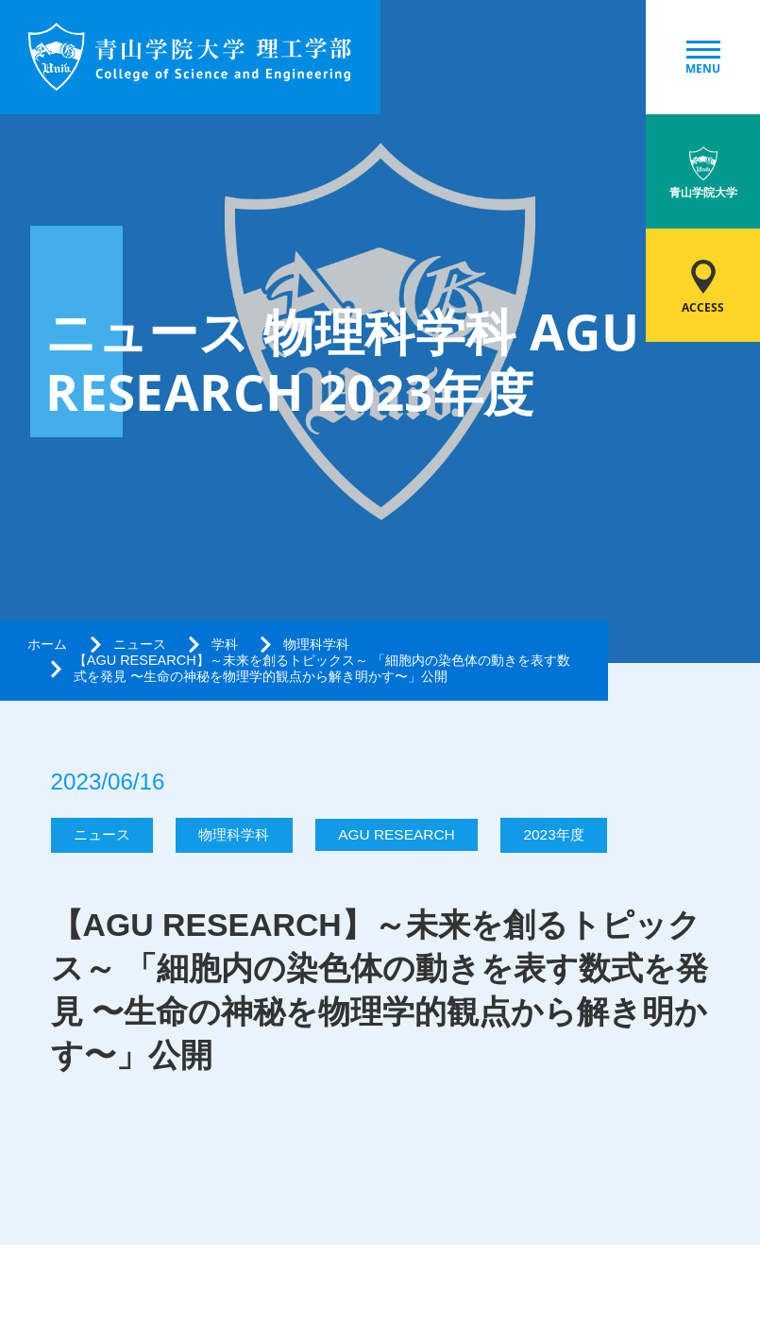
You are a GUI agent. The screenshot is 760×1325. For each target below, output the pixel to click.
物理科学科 (316, 644)
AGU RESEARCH (396, 834)
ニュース (139, 644)
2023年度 (553, 834)
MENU (702, 58)
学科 (224, 644)
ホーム (47, 644)
